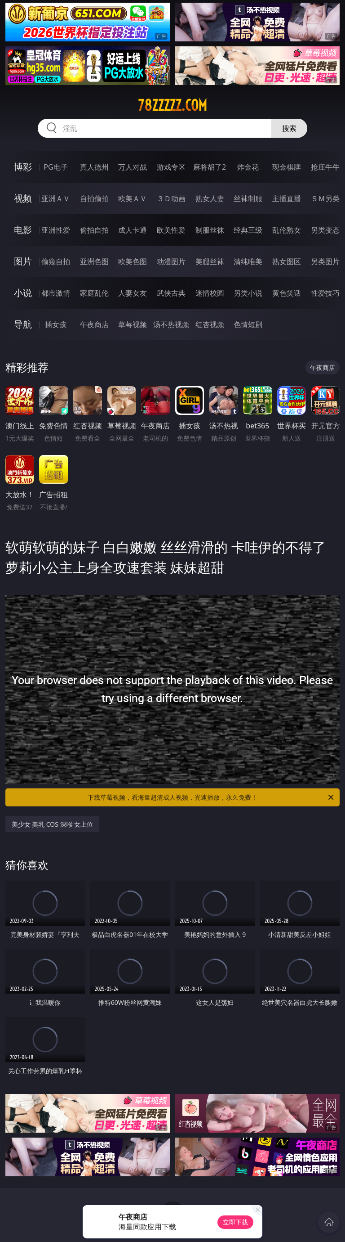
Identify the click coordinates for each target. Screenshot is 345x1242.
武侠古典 (171, 293)
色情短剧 (248, 324)
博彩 (23, 167)
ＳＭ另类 (325, 198)
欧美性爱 (171, 230)
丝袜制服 (248, 198)
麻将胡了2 (209, 167)
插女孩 (55, 324)
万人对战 (132, 167)
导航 (23, 324)
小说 (23, 293)
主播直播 (286, 198)
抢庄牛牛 (325, 167)
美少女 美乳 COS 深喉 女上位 (52, 824)
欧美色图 (132, 261)
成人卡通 (132, 230)
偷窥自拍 (55, 261)
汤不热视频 (171, 324)
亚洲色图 (94, 261)
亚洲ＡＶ (55, 198)
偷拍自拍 (94, 230)
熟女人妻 (209, 198)
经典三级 (248, 230)
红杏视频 (209, 324)
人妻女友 (132, 293)
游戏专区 (171, 167)
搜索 (289, 128)
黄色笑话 (286, 293)
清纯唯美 (248, 261)
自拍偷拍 (94, 198)
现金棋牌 (286, 167)
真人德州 (94, 167)
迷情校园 (209, 293)
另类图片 (325, 261)
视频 (23, 198)
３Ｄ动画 (171, 198)
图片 (23, 261)
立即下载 (235, 1222)
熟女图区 (286, 261)
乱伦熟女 (286, 230)
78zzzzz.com (172, 105)
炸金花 (248, 167)
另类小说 (248, 293)
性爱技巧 (325, 293)
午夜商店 (94, 324)
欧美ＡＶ (132, 198)
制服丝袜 (209, 230)
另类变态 (325, 230)
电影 (23, 230)
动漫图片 (171, 261)
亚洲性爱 (55, 230)
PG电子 (55, 167)
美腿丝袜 (209, 261)
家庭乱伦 (94, 293)
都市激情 (55, 293)
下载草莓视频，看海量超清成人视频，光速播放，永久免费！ (211, 797)
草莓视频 (132, 324)
